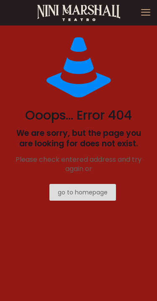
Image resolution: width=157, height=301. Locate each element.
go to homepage (83, 192)
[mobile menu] (146, 12)
